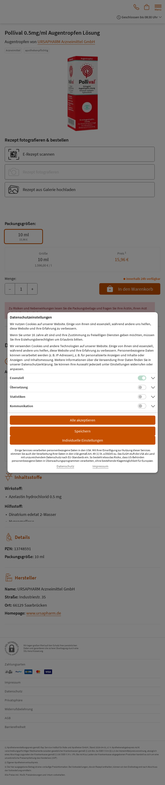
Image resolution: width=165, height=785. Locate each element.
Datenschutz (65, 466)
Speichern (82, 431)
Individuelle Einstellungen (82, 440)
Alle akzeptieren (82, 420)
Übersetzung (19, 387)
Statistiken (17, 396)
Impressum (100, 466)
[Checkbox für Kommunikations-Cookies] (142, 406)
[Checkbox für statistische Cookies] (142, 396)
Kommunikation (21, 406)
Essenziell (17, 378)
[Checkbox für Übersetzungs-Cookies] (142, 387)
